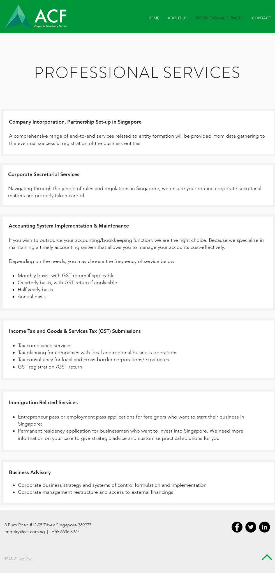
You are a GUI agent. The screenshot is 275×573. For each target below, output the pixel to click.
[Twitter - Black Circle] (250, 527)
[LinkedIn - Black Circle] (264, 527)
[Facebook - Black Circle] (237, 527)
